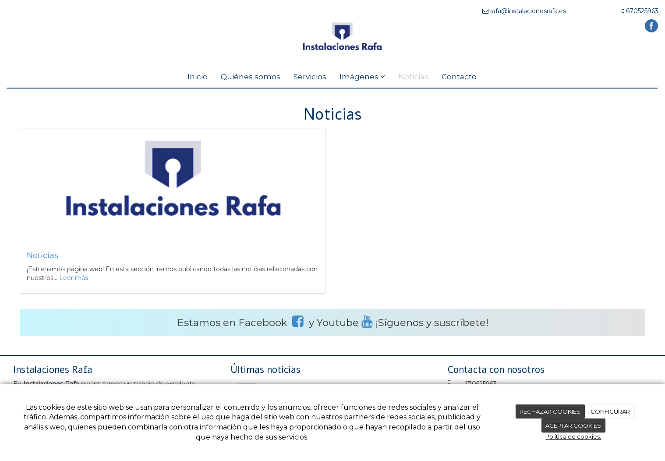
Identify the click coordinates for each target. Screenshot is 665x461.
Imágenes (362, 76)
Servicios (310, 76)
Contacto (459, 76)
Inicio (197, 76)
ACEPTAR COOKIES (573, 425)
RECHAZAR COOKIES (550, 411)
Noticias (413, 76)
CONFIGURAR (610, 411)
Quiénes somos (250, 76)
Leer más (73, 278)
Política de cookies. (573, 436)
